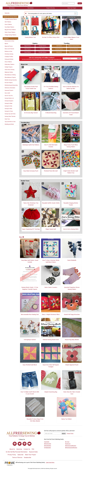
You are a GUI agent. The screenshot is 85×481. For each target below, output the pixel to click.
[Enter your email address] (52, 433)
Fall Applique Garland (30, 339)
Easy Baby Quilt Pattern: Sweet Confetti (29, 261)
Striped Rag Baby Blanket (72, 339)
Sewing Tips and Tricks (10, 113)
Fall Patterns (59, 45)
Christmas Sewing (9, 54)
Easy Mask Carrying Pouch (30, 171)
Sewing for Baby (8, 103)
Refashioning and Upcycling (11, 85)
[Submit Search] (80, 3)
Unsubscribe (27, 457)
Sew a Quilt (7, 93)
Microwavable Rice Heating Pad (30, 314)
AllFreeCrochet (47, 443)
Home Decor (59, 52)
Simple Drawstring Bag (50, 392)
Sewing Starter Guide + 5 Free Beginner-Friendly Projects (29, 288)
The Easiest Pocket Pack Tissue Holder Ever (31, 87)
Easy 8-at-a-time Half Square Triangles (51, 366)
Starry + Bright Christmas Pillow (51, 314)
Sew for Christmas (74, 49)
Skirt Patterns (8, 21)
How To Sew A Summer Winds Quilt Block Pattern (50, 261)
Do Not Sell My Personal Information (16, 452)
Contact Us (27, 449)
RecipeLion (67, 443)
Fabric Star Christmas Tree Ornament (30, 204)
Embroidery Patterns (9, 64)
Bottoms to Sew (8, 51)
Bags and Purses (9, 46)
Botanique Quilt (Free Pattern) (31, 145)
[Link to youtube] (29, 444)
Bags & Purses (28, 45)
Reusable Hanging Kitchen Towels (70, 204)
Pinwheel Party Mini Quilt (51, 171)
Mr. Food (67, 441)
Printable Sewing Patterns (11, 19)
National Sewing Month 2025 (51, 339)
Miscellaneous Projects (10, 77)
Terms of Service (17, 457)
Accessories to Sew (9, 41)
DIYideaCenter (47, 447)
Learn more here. (50, 462)
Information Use (57, 59)
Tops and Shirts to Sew (10, 121)
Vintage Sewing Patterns (10, 34)
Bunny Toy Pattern (66, 419)
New (21, 237)
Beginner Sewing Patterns (74, 45)
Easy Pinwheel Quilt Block (30, 365)
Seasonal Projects (9, 90)
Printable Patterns (42, 52)
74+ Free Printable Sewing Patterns (50, 87)
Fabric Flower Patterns (10, 32)
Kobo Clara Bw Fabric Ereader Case (71, 393)
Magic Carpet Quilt (51, 229)
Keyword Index (33, 452)
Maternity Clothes (9, 72)
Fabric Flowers (28, 49)
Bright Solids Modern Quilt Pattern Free (70, 172)
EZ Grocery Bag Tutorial (31, 112)
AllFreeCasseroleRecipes (71, 447)
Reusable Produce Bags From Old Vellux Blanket (35, 420)
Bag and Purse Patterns (10, 29)
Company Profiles (9, 56)
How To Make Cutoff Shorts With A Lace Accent (30, 393)
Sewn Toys (7, 119)
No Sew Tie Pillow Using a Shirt (50, 37)
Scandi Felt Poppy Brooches (72, 314)
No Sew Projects (9, 82)
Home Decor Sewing (9, 69)
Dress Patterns (8, 24)
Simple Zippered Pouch (71, 365)
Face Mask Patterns (9, 27)
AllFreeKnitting (47, 445)
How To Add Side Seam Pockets (50, 146)
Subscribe (7, 13)
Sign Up (79, 58)
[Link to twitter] (20, 444)
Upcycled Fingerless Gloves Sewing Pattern (71, 288)
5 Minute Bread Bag (50, 112)
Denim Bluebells (71, 260)
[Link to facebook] (15, 444)
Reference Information (10, 87)
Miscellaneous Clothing (10, 74)
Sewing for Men (8, 108)
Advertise (19, 449)
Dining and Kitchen (9, 59)
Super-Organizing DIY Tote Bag (31, 229)
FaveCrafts (46, 441)
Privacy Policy (51, 59)
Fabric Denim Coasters (50, 287)
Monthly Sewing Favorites (11, 80)
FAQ (33, 449)
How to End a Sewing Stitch (70, 229)
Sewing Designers (9, 100)
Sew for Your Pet (9, 95)
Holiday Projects (8, 67)
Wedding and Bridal (9, 124)
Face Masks (42, 49)
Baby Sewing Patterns (74, 52)
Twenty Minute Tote (30, 37)
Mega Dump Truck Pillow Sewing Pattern (71, 146)
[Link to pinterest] (24, 444)
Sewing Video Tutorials (10, 116)
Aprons (6, 43)
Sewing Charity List (9, 98)
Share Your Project (30, 454)
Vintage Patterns (42, 45)
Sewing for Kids (8, 106)
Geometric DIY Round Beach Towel (71, 113)
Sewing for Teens (9, 111)
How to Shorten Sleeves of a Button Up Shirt (71, 87)
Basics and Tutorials (9, 48)
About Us (12, 449)
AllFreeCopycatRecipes (70, 445)
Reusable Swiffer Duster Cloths (50, 203)
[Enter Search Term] (68, 3)
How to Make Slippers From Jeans (71, 38)
